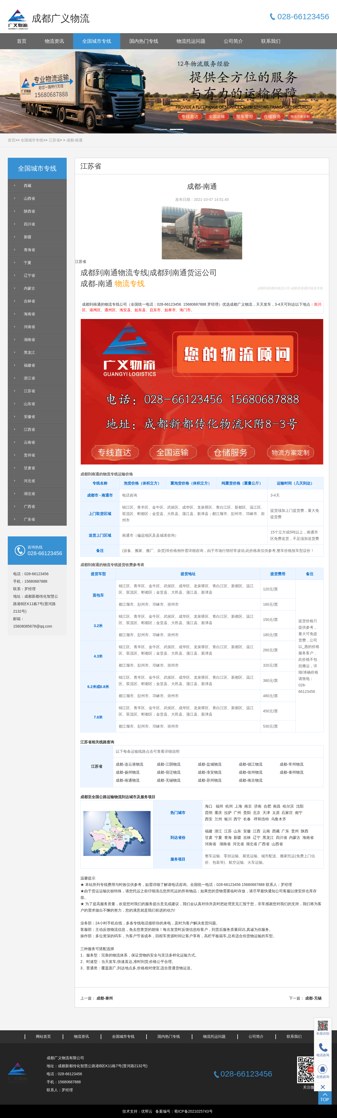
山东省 (29, 404)
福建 (208, 831)
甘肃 (208, 837)
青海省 (29, 250)
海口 (208, 806)
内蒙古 (29, 288)
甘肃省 (29, 468)
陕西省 (29, 211)
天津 (266, 812)
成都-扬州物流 (128, 772)
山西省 (29, 198)
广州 (237, 812)
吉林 (247, 837)
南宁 (298, 812)
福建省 (29, 365)
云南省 (29, 442)
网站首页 (43, 1036)
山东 (237, 831)
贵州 (295, 831)
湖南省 (29, 339)
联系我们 (270, 41)
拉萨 (228, 812)
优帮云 (146, 1111)
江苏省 (54, 140)
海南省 (29, 314)
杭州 (229, 806)
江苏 (228, 831)
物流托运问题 (191, 41)
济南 (257, 806)
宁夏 (27, 262)
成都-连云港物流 (129, 764)
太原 (276, 812)
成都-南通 (74, 140)
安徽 (247, 831)
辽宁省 (29, 275)
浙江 (218, 831)
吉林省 (29, 301)
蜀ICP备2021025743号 (193, 1111)
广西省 (29, 506)
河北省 (29, 481)
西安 (208, 819)
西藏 (27, 185)
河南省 (29, 327)
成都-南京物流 (251, 780)
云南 (266, 831)
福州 (219, 806)
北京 (256, 812)
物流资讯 (54, 41)
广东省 (29, 519)
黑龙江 (29, 352)
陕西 (304, 831)
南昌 (276, 806)
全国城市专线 (96, 41)
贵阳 (247, 812)
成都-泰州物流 (292, 772)
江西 (256, 831)
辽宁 (256, 837)
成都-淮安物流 (210, 772)
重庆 (218, 812)
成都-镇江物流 (251, 764)
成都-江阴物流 (169, 764)
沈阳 (300, 806)
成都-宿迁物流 (169, 772)
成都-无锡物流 (169, 780)
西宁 (237, 819)
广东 (285, 831)
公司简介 (233, 41)
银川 (228, 819)
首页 (22, 41)
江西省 (29, 429)
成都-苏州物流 (210, 780)
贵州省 (29, 455)
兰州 (218, 819)
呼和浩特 (261, 819)
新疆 (27, 237)
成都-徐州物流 (251, 772)
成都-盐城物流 (210, 764)
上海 (238, 806)
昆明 (208, 812)
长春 (247, 819)
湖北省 (29, 493)
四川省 (29, 224)
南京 (248, 806)
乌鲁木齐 (278, 819)
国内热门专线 (143, 41)
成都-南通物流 (128, 780)
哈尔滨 (288, 806)
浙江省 (29, 378)
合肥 (267, 806)
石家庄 (287, 812)
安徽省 (29, 416)
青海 (228, 837)
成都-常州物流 (292, 764)
